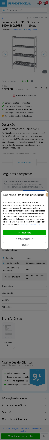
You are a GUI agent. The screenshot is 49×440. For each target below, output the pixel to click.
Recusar (24, 244)
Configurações (24, 238)
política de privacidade (30, 224)
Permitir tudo (24, 232)
